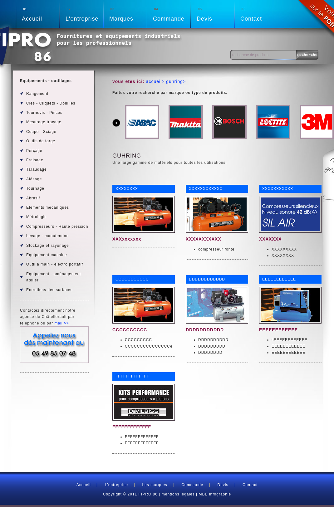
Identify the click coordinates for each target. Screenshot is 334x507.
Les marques (154, 485)
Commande (171, 14)
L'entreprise (84, 14)
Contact (259, 14)
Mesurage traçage (43, 122)
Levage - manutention (47, 236)
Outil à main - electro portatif (54, 264)
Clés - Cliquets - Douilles (50, 103)
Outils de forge (40, 141)
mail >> (61, 323)
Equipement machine (46, 255)
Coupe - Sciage (41, 131)
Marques (128, 14)
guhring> (175, 81)
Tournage (35, 188)
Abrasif (33, 198)
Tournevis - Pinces (44, 112)
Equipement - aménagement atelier (53, 277)
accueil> (155, 81)
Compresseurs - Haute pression (57, 226)
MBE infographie (215, 494)
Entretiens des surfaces (49, 290)
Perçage (34, 151)
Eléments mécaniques (47, 207)
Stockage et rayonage (47, 245)
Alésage (34, 179)
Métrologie (36, 217)
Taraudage (36, 169)
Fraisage (34, 160)
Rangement (37, 93)
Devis (215, 14)
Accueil (40, 14)
